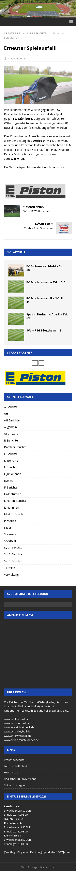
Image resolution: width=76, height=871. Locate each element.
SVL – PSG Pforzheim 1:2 (43, 330)
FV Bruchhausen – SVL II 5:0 (45, 282)
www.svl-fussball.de (16, 719)
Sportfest (10, 541)
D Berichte (11, 460)
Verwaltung (11, 574)
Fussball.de (11, 772)
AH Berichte (12, 420)
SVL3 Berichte (13, 561)
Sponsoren (11, 534)
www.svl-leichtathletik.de (19, 727)
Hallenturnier (12, 494)
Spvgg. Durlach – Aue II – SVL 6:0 (47, 316)
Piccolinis (10, 521)
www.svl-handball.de (17, 723)
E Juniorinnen (12, 474)
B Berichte (11, 440)
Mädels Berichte (14, 514)
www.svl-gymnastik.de (17, 735)
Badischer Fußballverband (20, 779)
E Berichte (10, 467)
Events (8, 480)
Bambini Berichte (15, 447)
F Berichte (10, 487)
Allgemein (10, 427)
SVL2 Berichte (13, 554)
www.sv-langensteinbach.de (21, 740)
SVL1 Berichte (13, 548)
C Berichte (11, 454)
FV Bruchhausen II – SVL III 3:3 (44, 300)
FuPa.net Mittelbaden (17, 766)
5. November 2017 (18, 58)
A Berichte (11, 407)
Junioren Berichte (15, 501)
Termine (9, 568)
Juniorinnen (11, 507)
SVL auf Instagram (15, 785)
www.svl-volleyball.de (17, 731)
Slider (7, 527)
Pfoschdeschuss (14, 760)
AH (6, 413)
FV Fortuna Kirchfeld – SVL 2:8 (45, 268)
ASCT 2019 (11, 434)
